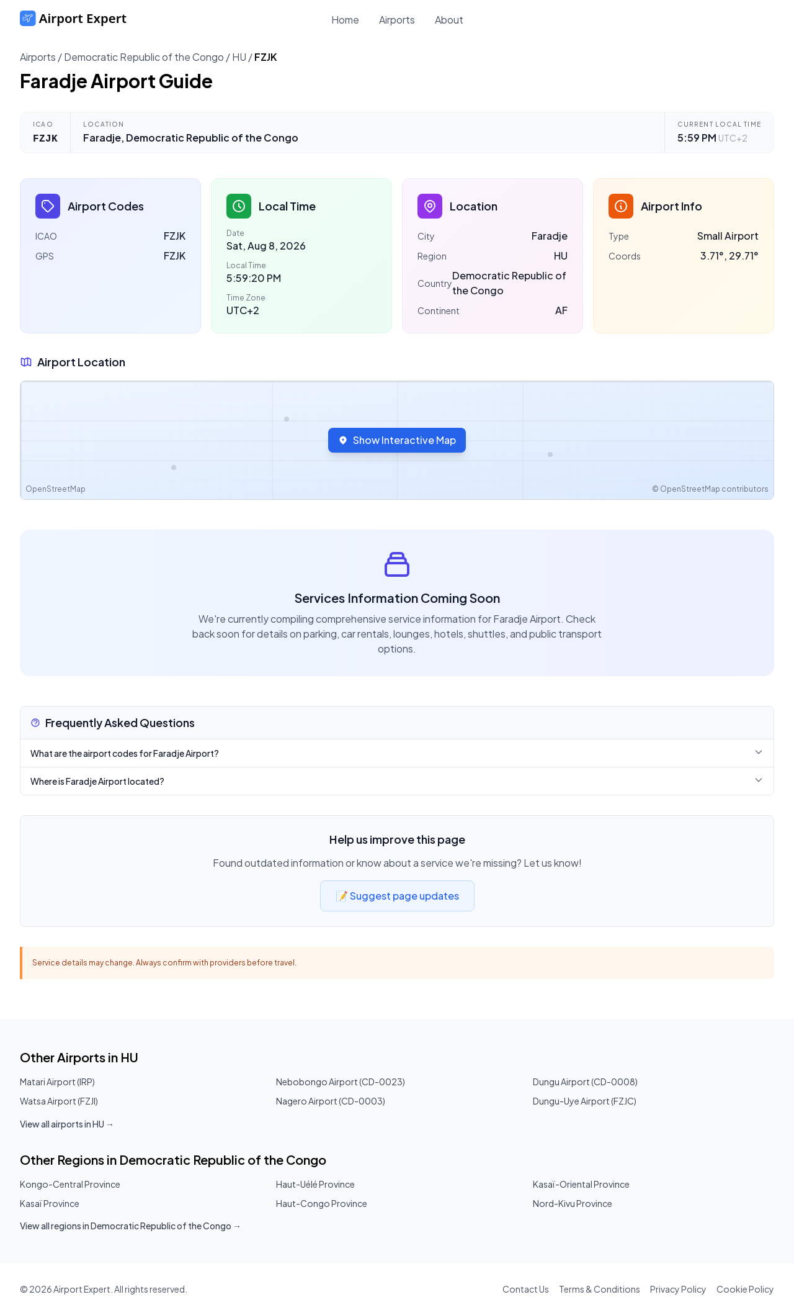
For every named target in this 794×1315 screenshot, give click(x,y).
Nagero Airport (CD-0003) (330, 1100)
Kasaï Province (49, 1203)
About (449, 19)
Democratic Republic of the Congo (144, 56)
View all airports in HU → (67, 1123)
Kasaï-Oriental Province (581, 1184)
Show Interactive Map (397, 439)
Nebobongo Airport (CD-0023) (340, 1081)
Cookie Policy (745, 1289)
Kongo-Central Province (70, 1184)
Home (345, 19)
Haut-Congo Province (321, 1203)
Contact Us (525, 1289)
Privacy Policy (678, 1289)
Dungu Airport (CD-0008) (585, 1081)
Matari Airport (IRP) (57, 1081)
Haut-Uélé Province (315, 1184)
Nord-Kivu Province (572, 1203)
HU (239, 56)
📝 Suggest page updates (397, 895)
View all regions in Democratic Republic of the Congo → (130, 1225)
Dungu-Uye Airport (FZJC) (584, 1100)
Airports (397, 19)
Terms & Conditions (599, 1289)
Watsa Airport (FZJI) (59, 1100)
